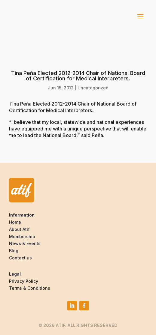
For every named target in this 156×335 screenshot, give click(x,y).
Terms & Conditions (29, 288)
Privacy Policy (23, 281)
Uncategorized (93, 87)
